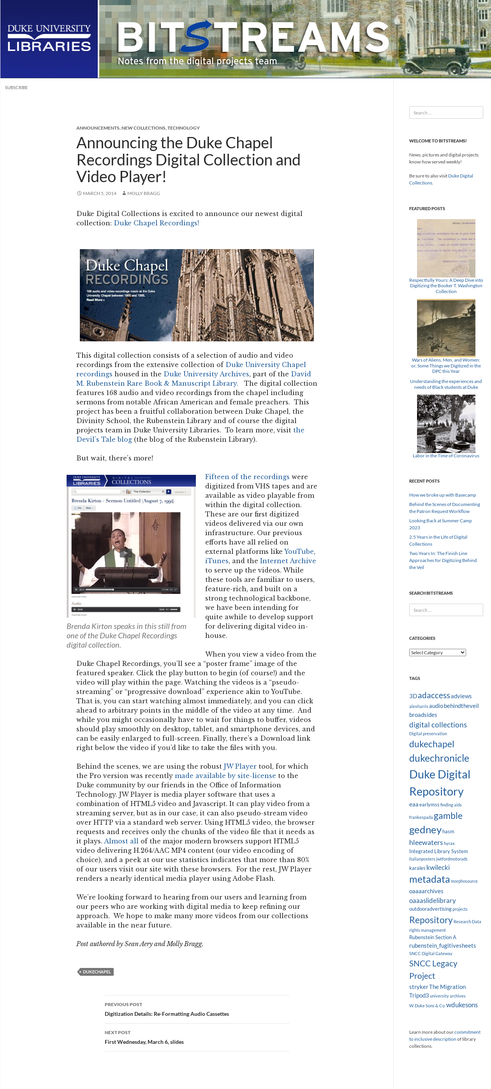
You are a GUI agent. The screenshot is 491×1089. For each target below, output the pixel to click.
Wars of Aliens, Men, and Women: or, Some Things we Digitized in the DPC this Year (446, 365)
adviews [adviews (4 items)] (461, 695)
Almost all (121, 841)
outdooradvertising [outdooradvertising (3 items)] (430, 909)
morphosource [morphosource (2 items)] (464, 880)
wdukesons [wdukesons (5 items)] (462, 1005)
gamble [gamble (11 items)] (448, 815)
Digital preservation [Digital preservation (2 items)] (428, 733)
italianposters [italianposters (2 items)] (422, 858)
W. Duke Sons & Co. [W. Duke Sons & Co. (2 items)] (427, 1005)
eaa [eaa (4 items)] (414, 804)
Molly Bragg (143, 193)
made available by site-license (225, 776)
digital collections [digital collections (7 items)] (438, 724)
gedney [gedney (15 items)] (425, 829)
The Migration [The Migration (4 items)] (447, 986)
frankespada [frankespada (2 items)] (421, 817)
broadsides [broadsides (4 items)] (423, 714)
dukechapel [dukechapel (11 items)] (431, 743)
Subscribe (16, 87)
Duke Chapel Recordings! (156, 223)
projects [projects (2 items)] (460, 909)
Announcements (98, 128)
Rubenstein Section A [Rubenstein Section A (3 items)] (432, 937)
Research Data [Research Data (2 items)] (467, 921)
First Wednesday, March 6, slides (197, 1036)
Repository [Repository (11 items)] (431, 919)
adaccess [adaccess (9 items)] (434, 695)
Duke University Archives (206, 374)
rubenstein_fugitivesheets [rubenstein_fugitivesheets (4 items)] (442, 945)
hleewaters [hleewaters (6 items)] (426, 842)
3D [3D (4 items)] (413, 695)
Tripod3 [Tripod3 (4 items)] (419, 995)
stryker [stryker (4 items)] (418, 986)
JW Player (240, 766)
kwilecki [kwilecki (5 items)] (438, 867)
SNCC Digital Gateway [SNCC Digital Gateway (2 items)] (430, 953)
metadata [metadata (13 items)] (429, 879)
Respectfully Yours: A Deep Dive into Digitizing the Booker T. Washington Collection (446, 285)
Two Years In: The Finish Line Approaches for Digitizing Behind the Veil (443, 560)
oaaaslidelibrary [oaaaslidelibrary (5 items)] (432, 900)
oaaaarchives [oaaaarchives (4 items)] (426, 890)
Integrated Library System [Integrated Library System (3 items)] (438, 851)
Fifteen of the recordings (247, 477)
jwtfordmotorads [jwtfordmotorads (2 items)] (452, 858)
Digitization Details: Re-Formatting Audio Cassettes (197, 1008)
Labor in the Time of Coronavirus (446, 455)
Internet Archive (288, 561)
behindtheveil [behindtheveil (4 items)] (461, 705)
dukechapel (97, 971)
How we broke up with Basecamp (442, 495)
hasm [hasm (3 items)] (448, 831)
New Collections (143, 128)
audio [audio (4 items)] (436, 705)
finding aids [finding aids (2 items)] (451, 804)
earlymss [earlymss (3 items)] (429, 804)
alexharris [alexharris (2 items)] (418, 706)
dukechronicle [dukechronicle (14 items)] (439, 758)
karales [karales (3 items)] (417, 868)
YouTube (299, 551)
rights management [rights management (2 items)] (427, 930)
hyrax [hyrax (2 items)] (449, 843)
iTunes (217, 561)
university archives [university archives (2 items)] (448, 995)
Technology (183, 128)
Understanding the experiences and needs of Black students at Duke (446, 384)
